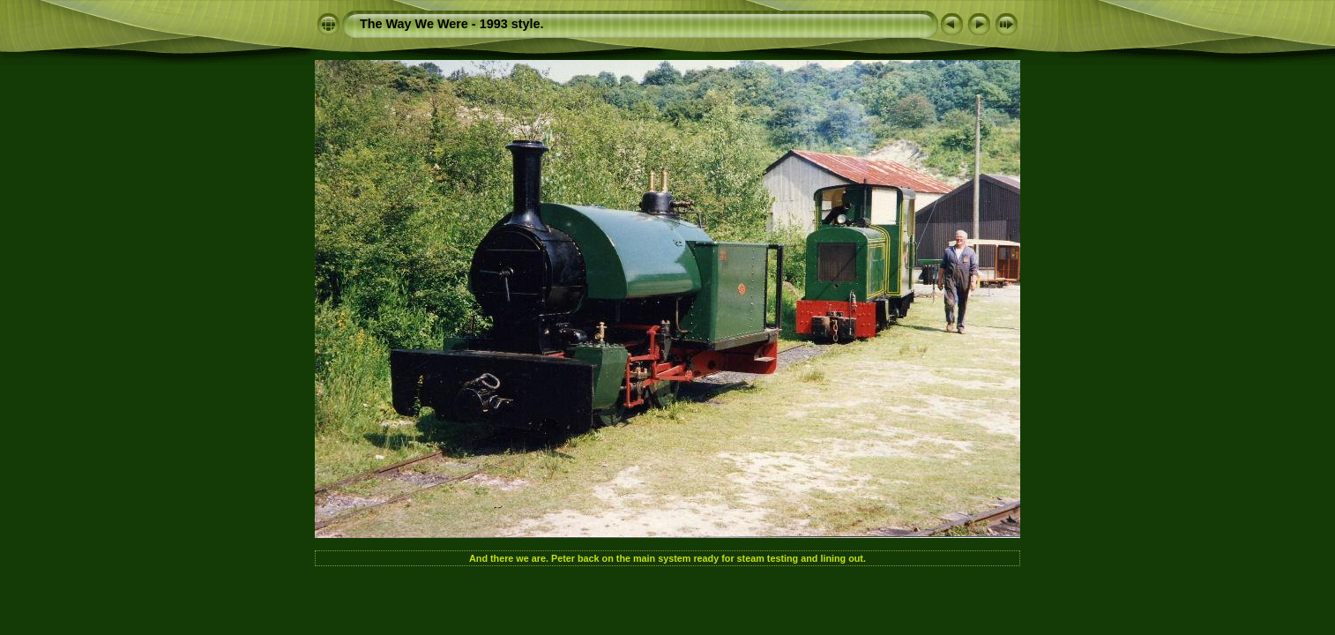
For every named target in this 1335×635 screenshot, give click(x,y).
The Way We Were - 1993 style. (452, 24)
